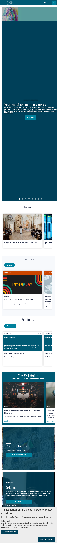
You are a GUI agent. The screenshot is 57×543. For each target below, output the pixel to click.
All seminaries (10, 325)
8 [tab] (42, 199)
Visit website (19, 501)
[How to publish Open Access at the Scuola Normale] (23, 401)
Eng (45, 2)
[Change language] (49, 2)
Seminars (28, 319)
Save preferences (10, 532)
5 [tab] (32, 199)
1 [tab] (19, 199)
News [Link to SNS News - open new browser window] (28, 207)
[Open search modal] (54, 3)
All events (9, 265)
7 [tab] (39, 199)
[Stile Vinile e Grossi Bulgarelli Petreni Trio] (22, 289)
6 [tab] (35, 199)
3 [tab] (26, 199)
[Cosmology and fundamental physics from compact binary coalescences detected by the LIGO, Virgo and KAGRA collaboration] (22, 348)
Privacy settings (11, 505)
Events (28, 259)
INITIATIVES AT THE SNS (19, 454)
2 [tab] (23, 199)
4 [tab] (29, 199)
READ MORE (30, 117)
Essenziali (6, 521)
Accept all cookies (46, 539)
